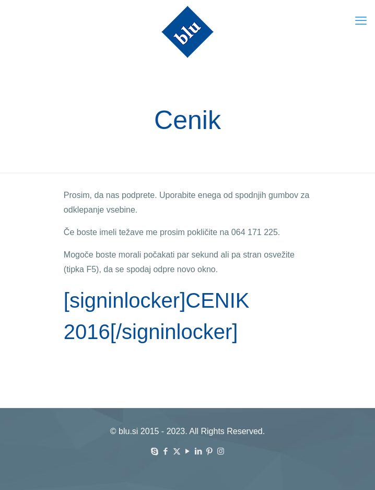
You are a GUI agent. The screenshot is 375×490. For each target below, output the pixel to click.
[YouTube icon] (188, 451)
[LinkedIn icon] (199, 451)
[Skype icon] (155, 451)
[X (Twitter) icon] (177, 451)
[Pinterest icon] (210, 451)
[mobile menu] (361, 21)
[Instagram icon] (221, 451)
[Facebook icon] (166, 451)
